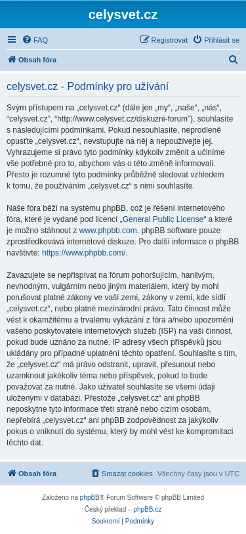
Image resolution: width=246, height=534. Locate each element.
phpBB (90, 497)
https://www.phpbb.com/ (83, 252)
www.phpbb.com (108, 230)
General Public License (163, 219)
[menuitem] (35, 40)
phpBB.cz (147, 509)
